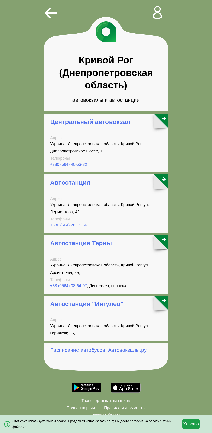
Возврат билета (106, 415)
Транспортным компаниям (105, 400)
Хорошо (191, 424)
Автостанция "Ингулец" (86, 303)
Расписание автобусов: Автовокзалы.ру (98, 350)
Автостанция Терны (81, 243)
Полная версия (81, 408)
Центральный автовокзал (90, 121)
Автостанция (70, 182)
